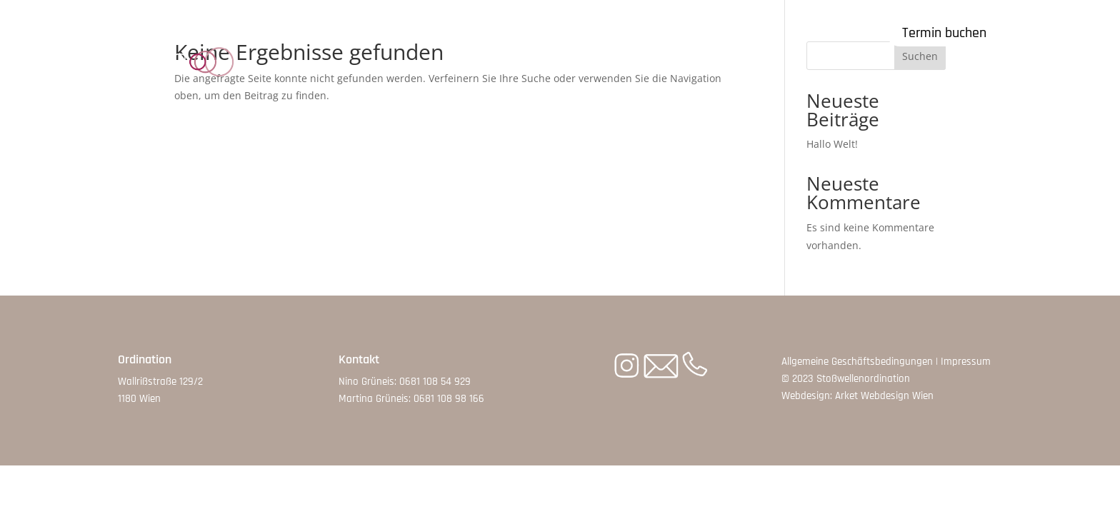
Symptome (412, 32)
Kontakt (716, 32)
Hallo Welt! (832, 144)
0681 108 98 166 (449, 398)
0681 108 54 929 (435, 381)
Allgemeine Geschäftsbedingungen (857, 361)
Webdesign (805, 396)
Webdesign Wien (897, 396)
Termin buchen (944, 33)
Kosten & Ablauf (521, 32)
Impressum (966, 361)
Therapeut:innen (631, 32)
